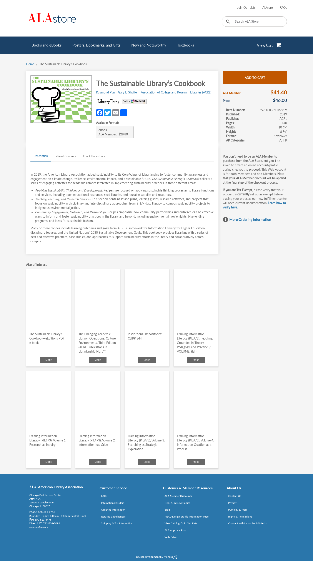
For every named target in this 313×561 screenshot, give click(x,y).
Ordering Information (113, 509)
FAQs (283, 7)
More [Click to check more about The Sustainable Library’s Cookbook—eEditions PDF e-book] (48, 360)
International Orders (112, 502)
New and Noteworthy (148, 45)
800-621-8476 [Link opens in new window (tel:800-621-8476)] (43, 519)
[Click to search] (228, 22)
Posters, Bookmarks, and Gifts (96, 45)
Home (30, 64)
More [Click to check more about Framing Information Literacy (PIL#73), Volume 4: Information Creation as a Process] (196, 462)
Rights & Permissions (240, 516)
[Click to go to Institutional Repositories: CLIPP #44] (147, 299)
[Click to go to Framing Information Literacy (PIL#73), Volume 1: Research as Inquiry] (48, 401)
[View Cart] (269, 45)
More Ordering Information (250, 219)
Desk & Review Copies (177, 502)
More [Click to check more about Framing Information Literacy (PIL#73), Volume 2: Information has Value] (98, 462)
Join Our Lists (246, 7)
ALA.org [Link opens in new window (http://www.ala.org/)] (267, 7)
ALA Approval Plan (175, 530)
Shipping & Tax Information (117, 523)
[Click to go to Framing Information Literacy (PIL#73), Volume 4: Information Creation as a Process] (196, 401)
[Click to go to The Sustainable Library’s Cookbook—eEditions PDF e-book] (48, 299)
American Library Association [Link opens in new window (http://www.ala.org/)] (60, 487)
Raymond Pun (105, 92)
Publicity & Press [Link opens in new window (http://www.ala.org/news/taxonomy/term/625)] (237, 509)
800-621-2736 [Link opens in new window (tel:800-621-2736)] (46, 512)
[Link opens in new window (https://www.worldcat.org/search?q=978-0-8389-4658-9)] (134, 101)
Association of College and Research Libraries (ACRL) (176, 92)
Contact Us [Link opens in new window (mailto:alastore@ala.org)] (234, 496)
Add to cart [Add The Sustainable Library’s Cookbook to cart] (255, 78)
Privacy (232, 502)
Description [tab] (40, 156)
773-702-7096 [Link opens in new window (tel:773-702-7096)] (51, 523)
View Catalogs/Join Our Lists (181, 523)
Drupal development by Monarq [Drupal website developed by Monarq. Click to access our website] (156, 557)
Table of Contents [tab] (65, 156)
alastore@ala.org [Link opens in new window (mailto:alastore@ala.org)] (38, 527)
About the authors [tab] (94, 156)
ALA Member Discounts (178, 496)
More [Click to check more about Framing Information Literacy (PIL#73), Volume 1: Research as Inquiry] (48, 462)
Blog (167, 509)
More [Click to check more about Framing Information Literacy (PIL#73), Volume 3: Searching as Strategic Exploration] (147, 462)
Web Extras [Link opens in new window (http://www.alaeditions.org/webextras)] (171, 537)
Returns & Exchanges (113, 516)
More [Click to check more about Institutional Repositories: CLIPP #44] (147, 360)
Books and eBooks (47, 45)
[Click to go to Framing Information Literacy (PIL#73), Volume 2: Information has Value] (97, 401)
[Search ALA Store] (254, 21)
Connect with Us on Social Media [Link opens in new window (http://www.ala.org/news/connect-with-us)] (247, 523)
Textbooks (185, 45)
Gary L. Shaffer (128, 92)
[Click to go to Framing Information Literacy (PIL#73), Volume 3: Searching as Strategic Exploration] (147, 401)
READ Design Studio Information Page (186, 516)
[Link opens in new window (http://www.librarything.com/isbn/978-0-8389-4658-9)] (108, 101)
